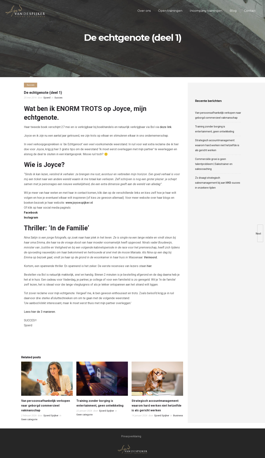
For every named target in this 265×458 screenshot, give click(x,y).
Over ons (144, 10)
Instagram (31, 217)
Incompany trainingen (206, 10)
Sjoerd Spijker (50, 415)
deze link (166, 127)
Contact (250, 10)
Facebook (31, 212)
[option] (47, 392)
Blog (233, 10)
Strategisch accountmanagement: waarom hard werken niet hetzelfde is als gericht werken (156, 405)
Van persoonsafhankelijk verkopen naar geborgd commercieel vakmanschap (45, 405)
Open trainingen (170, 10)
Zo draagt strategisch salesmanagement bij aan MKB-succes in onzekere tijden (217, 182)
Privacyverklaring (131, 436)
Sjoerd (46, 97)
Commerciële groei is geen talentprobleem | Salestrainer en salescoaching (213, 164)
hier (149, 266)
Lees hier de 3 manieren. (40, 311)
